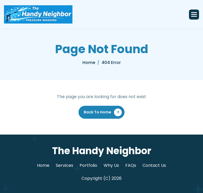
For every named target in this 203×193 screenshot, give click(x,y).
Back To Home (97, 112)
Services (64, 165)
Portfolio (88, 165)
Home (43, 165)
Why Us (111, 165)
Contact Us (154, 165)
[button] (194, 15)
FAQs (130, 165)
